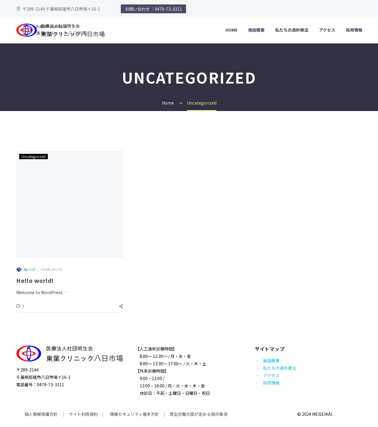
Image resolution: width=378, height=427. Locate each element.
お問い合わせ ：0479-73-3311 (153, 9)
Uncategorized (33, 156)
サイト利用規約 (83, 414)
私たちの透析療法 (291, 30)
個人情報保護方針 (41, 414)
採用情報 (354, 30)
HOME (231, 30)
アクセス (327, 30)
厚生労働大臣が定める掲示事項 (198, 414)
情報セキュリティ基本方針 (134, 414)
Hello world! (35, 280)
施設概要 (256, 30)
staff (31, 269)
